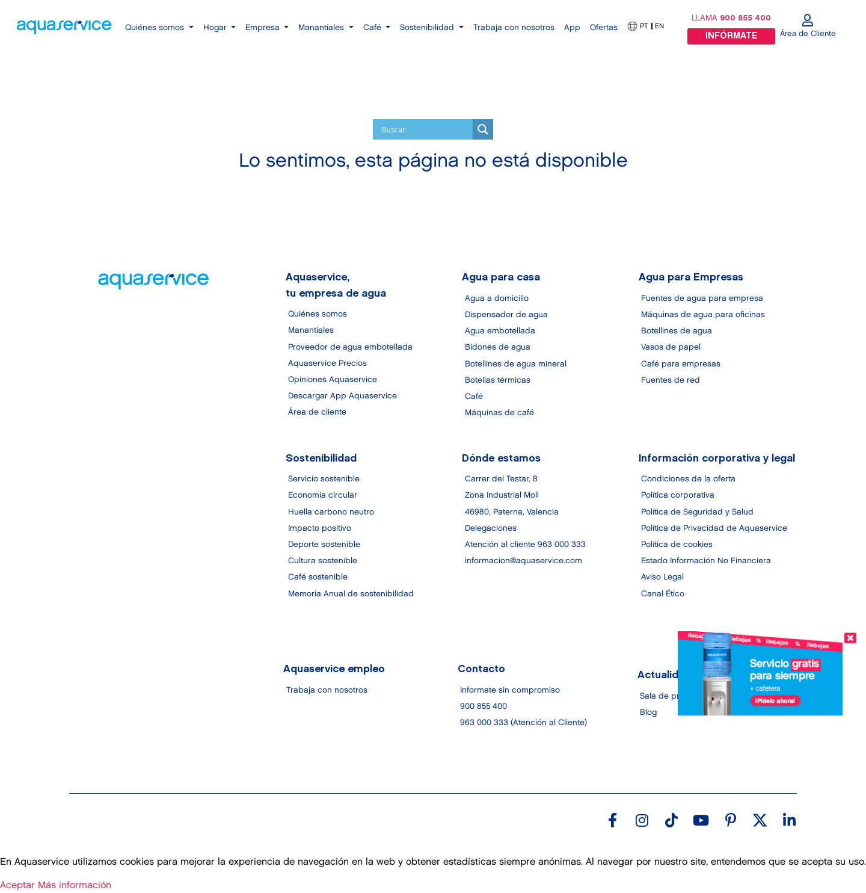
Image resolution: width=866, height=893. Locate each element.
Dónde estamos (501, 458)
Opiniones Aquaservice (332, 379)
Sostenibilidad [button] (428, 27)
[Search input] (426, 129)
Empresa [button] (263, 27)
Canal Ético (662, 594)
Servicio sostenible (324, 479)
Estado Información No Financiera (706, 561)
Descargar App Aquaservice (342, 396)
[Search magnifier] (483, 129)
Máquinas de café (499, 412)
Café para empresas (680, 364)
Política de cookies (677, 544)
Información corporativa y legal (717, 458)
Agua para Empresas (691, 278)
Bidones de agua (497, 347)
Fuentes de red (670, 380)
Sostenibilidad (321, 458)
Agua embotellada (500, 331)
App (572, 27)
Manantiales (311, 331)
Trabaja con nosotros (513, 27)
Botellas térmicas (497, 380)
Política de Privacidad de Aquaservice (714, 528)
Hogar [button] (216, 27)
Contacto (481, 670)
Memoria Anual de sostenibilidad (351, 594)
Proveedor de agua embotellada (350, 347)
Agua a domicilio (497, 298)
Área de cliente (317, 412)
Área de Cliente (808, 33)
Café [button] (373, 27)
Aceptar (17, 885)
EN (659, 26)
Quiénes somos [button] (155, 27)
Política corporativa (677, 495)
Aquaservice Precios (327, 363)
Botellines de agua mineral (516, 364)
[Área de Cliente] (808, 20)
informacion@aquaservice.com (523, 561)
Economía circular (322, 495)
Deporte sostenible (324, 544)
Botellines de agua (676, 331)
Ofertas (604, 27)
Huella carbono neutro (331, 512)
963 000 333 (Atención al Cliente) (523, 723)
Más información (74, 885)
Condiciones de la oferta (688, 479)
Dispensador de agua (506, 314)
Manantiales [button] (322, 27)
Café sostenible (318, 577)
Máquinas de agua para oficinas (703, 314)
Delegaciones (491, 528)
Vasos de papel (671, 347)
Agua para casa (501, 278)
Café (474, 396)
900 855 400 (483, 706)
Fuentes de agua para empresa (702, 298)
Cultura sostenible (322, 561)
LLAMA (731, 18)
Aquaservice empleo (334, 670)
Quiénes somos (317, 314)
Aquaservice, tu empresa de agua (336, 285)
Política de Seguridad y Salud (697, 512)
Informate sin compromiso (510, 690)
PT (644, 26)
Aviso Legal (662, 577)
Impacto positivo (319, 528)
